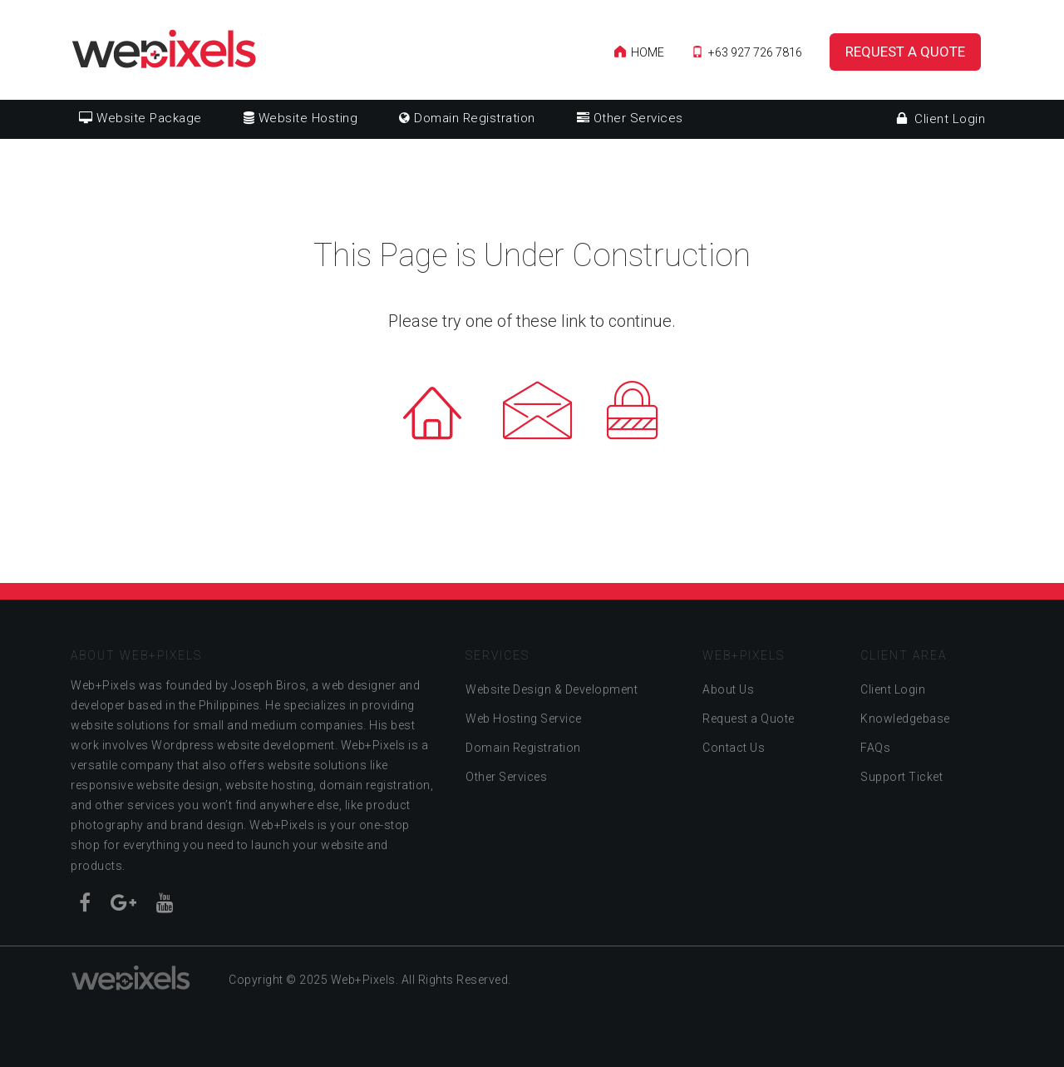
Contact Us (733, 747)
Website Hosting (301, 118)
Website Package (140, 118)
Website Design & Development (552, 689)
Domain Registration (467, 118)
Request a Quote (905, 51)
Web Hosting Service (524, 718)
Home (639, 52)
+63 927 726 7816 (747, 52)
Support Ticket (901, 776)
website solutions (120, 725)
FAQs (875, 747)
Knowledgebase (905, 718)
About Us (728, 689)
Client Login (940, 118)
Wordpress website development (243, 745)
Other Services (630, 118)
